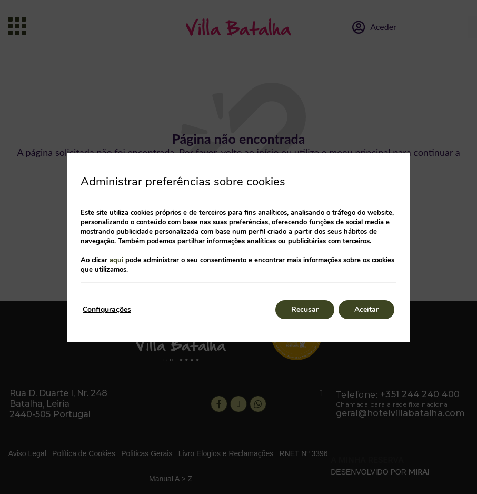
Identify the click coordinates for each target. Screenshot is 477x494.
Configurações (107, 309)
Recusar (305, 309)
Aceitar (366, 309)
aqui (116, 260)
